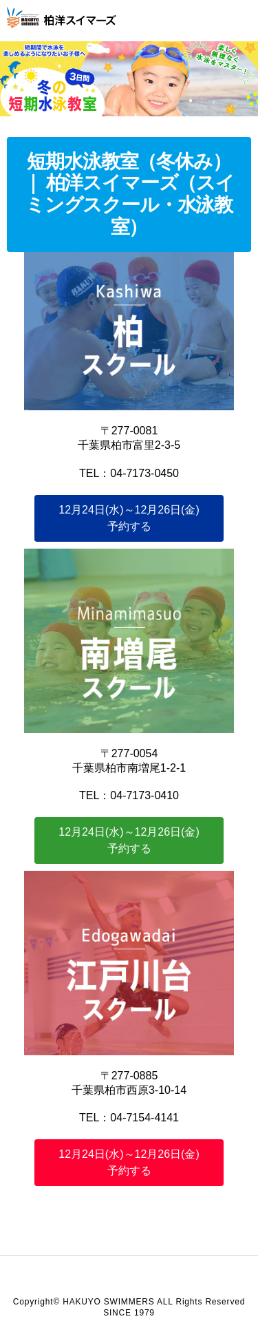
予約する (129, 518)
